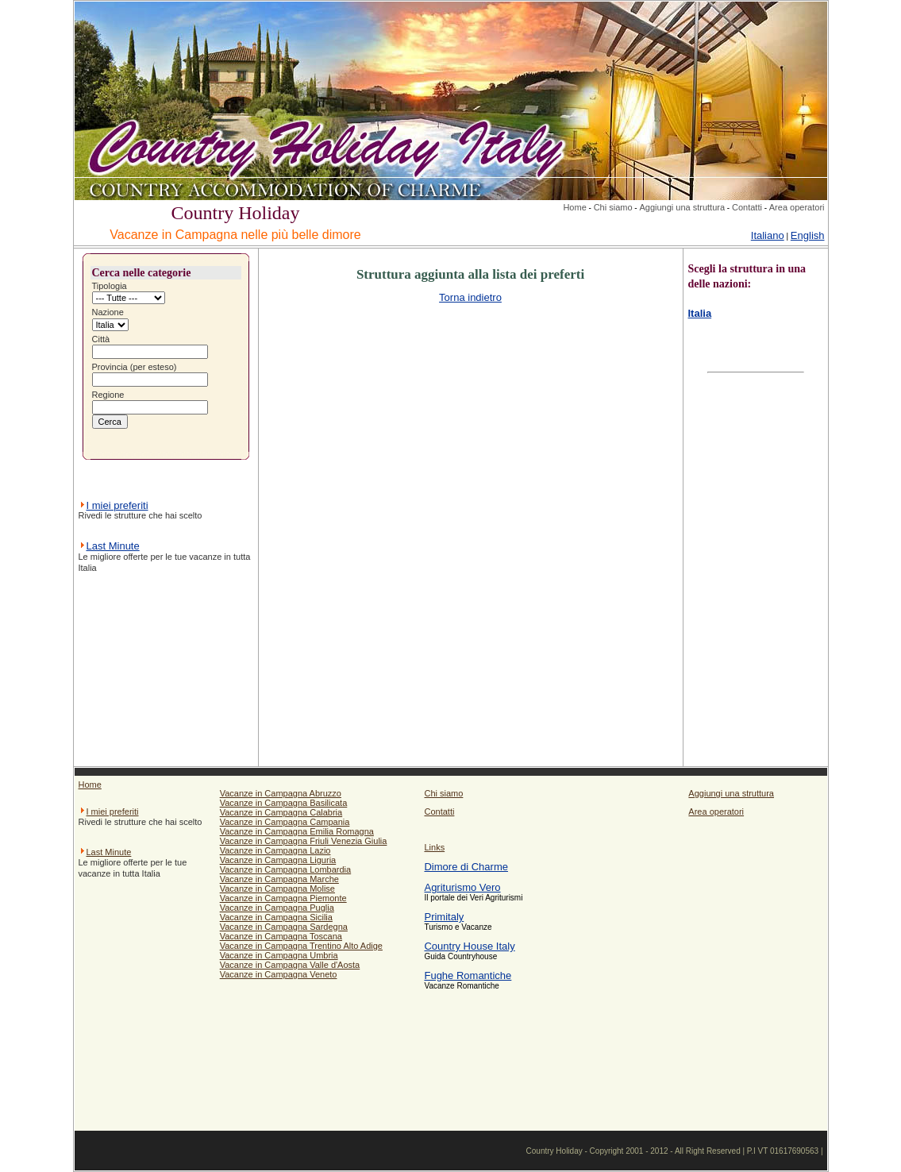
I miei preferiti (117, 505)
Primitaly (444, 917)
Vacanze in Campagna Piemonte (283, 898)
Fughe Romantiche (467, 975)
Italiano (767, 235)
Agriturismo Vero (462, 887)
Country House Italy (469, 946)
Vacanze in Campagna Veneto (278, 974)
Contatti (747, 207)
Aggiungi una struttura (682, 207)
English (808, 235)
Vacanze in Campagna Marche (279, 879)
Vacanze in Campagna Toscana (281, 936)
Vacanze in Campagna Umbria (279, 955)
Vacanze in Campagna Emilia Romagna (297, 831)
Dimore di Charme (465, 867)
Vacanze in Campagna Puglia (277, 907)
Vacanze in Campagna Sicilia (276, 917)
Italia (700, 313)
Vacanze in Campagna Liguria (278, 860)
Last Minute (113, 546)
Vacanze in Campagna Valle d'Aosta (290, 965)
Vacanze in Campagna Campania (285, 822)
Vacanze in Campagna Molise (277, 888)
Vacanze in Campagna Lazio (275, 850)
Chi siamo (613, 207)
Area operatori (797, 207)
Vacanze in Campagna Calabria (281, 812)
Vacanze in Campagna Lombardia (286, 869)
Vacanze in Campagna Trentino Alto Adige (301, 945)
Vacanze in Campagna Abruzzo (280, 793)
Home (574, 207)
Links (434, 847)
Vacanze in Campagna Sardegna (284, 926)
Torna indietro (470, 297)
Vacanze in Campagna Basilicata (284, 803)
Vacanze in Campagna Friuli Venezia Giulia (303, 841)
